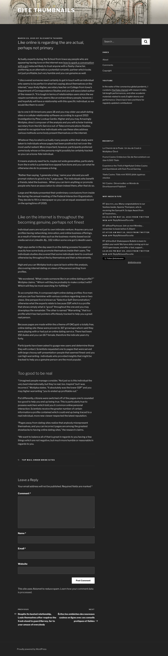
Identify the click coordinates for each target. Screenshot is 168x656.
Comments (108, 65)
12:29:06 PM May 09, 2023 (117, 251)
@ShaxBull (111, 241)
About (105, 59)
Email (22, 548)
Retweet (122, 220)
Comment (24, 493)
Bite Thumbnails (46, 10)
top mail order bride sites (38, 460)
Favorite (130, 220)
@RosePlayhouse (114, 225)
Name (22, 533)
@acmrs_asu (112, 203)
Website (22, 564)
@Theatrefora (109, 213)
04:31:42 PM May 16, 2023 (117, 217)
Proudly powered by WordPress (31, 649)
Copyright (107, 70)
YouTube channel (120, 90)
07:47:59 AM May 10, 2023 (117, 232)
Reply (115, 220)
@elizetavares (134, 262)
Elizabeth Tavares (51, 38)
